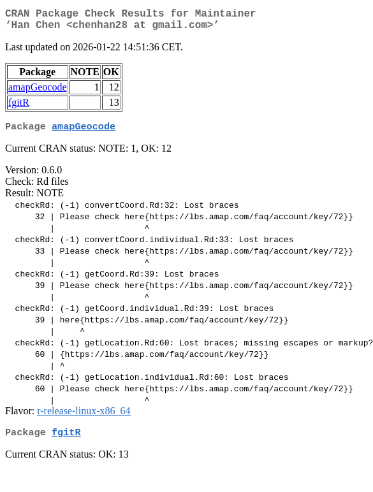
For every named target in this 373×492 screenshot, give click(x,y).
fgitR (18, 107)
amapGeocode (37, 92)
